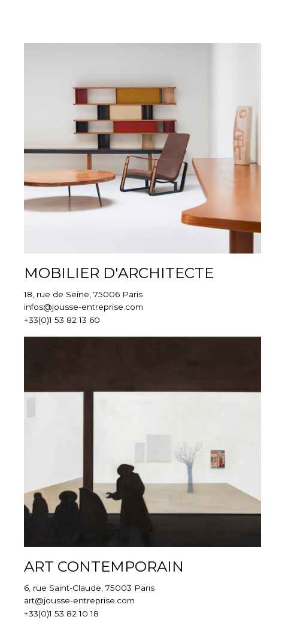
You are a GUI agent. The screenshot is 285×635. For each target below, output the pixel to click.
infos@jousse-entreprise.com (83, 307)
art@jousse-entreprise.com (79, 600)
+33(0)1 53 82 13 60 (62, 320)
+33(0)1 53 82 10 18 (61, 613)
